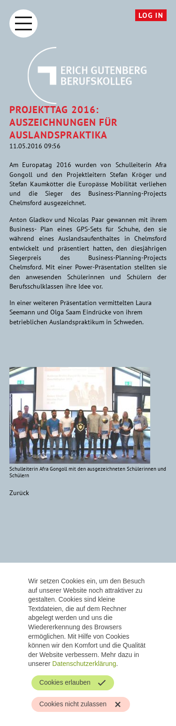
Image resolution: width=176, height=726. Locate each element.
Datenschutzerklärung (84, 663)
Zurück (19, 493)
